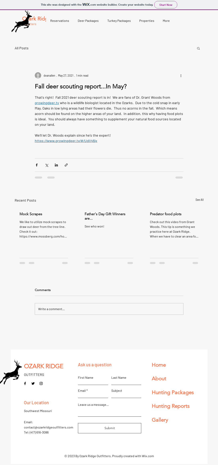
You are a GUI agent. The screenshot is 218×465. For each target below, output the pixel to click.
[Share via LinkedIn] (56, 165)
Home (159, 365)
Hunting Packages (173, 392)
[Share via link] (66, 165)
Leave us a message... (93, 404)
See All (199, 199)
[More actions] (181, 75)
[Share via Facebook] (37, 165)
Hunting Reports (170, 406)
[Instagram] (41, 383)
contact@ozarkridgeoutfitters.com (48, 427)
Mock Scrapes (30, 214)
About (159, 379)
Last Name (118, 377)
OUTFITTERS (34, 374)
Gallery (160, 420)
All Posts (22, 48)
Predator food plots (165, 214)
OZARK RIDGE (43, 366)
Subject (116, 390)
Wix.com (148, 456)
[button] (88, 21)
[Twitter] (33, 383)
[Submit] (109, 428)
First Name (85, 377)
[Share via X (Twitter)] (46, 165)
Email (82, 390)
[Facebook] (25, 383)
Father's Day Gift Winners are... (105, 216)
